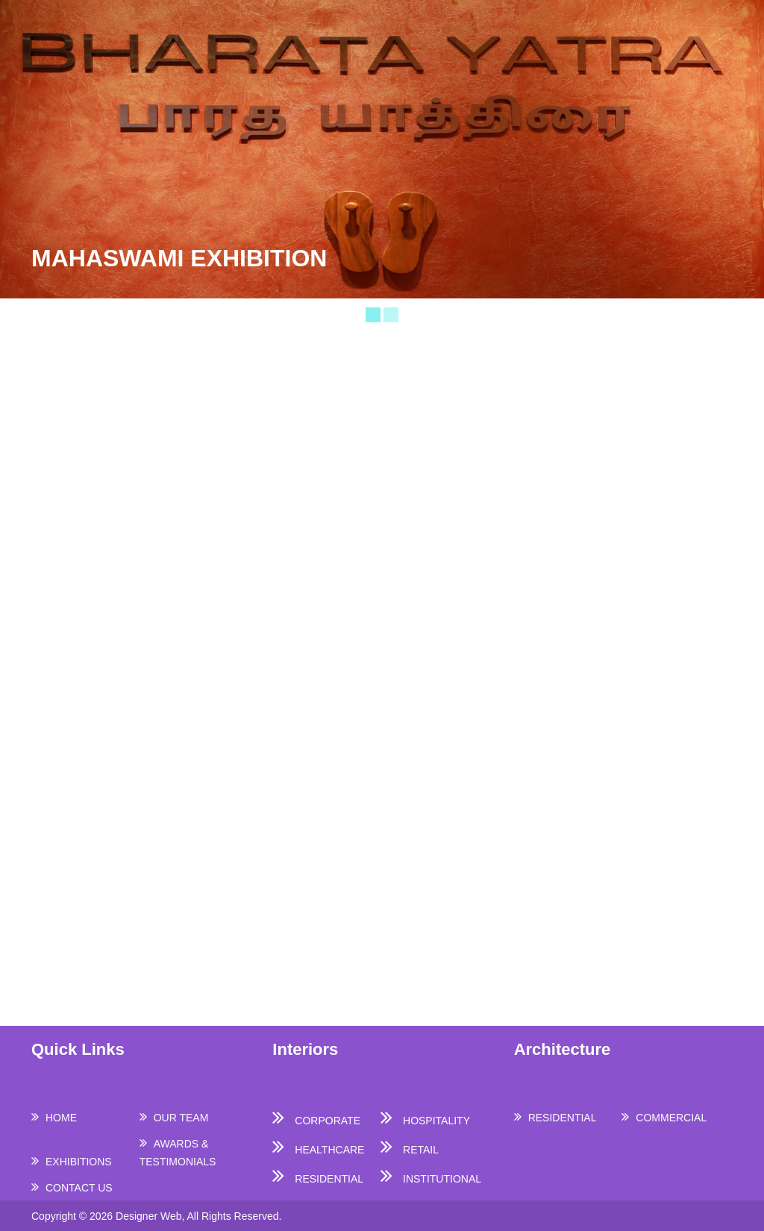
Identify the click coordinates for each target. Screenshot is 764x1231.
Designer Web (148, 1216)
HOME (61, 1118)
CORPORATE (327, 1121)
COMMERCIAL (671, 1118)
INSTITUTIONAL (442, 1179)
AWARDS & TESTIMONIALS (178, 1153)
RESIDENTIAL (329, 1179)
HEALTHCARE (329, 1150)
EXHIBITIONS (79, 1162)
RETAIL (421, 1150)
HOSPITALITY (436, 1121)
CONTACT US (79, 1188)
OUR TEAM (181, 1118)
